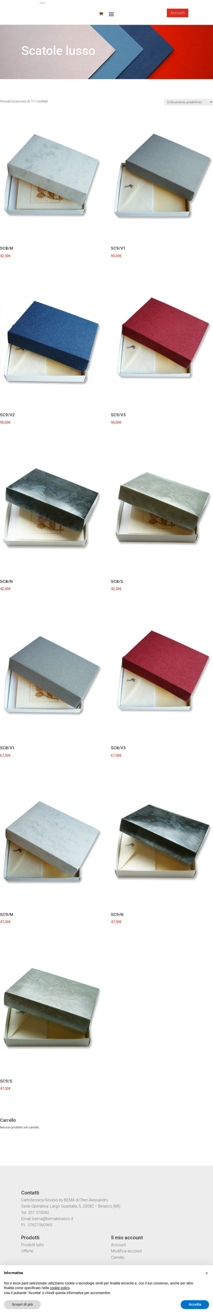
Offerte (27, 1251)
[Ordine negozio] (188, 102)
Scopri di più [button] (22, 1304)
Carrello (117, 1257)
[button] (207, 1273)
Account (178, 13)
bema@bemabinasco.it (52, 1218)
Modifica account (126, 1251)
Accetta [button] (195, 1304)
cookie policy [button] (59, 1288)
